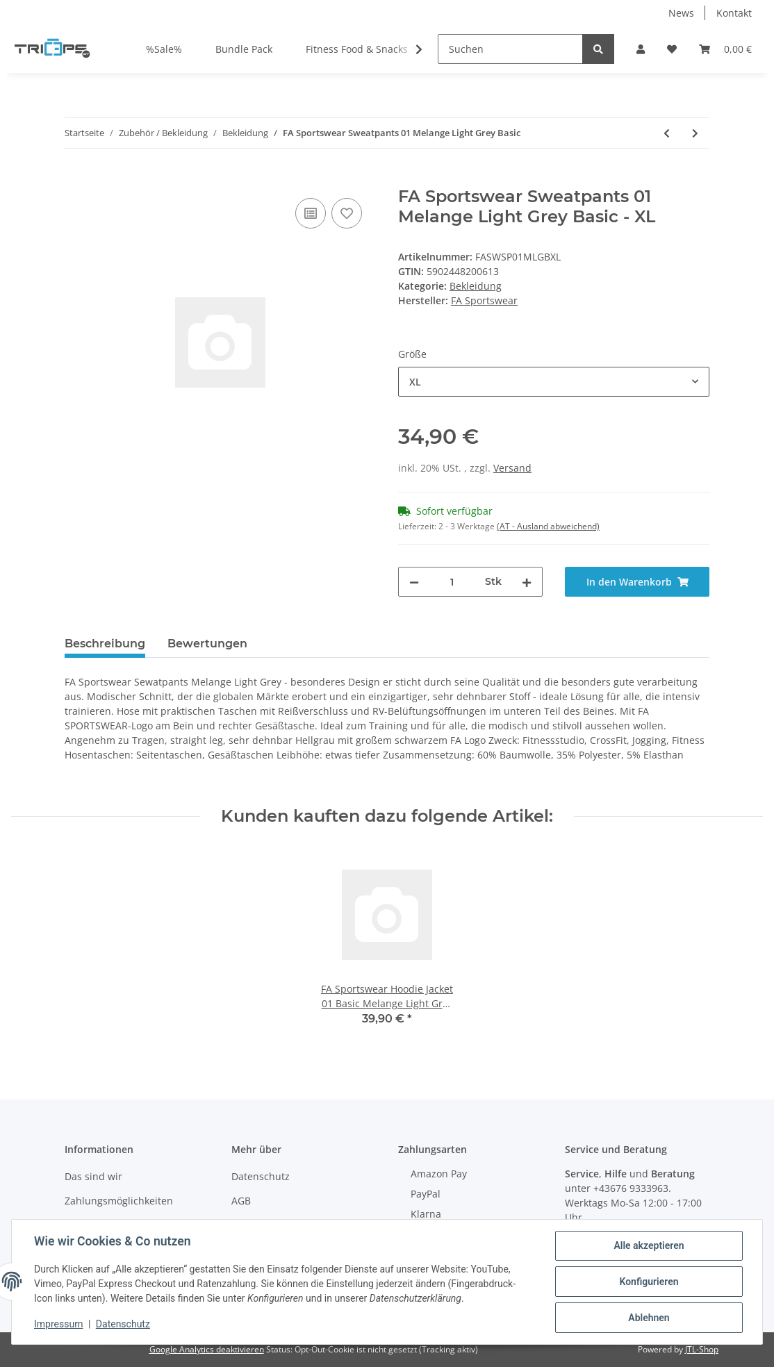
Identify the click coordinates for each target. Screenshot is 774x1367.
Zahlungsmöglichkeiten (119, 1200)
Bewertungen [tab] (207, 643)
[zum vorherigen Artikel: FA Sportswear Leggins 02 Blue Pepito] (666, 133)
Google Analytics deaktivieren (206, 1349)
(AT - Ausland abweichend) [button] (548, 526)
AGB (241, 1200)
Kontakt (734, 12)
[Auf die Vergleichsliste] (310, 213)
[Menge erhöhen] (526, 581)
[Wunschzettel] (672, 49)
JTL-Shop (701, 1349)
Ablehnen (648, 1317)
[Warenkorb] (725, 49)
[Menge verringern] (414, 581)
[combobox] (553, 382)
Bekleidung (476, 285)
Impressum (58, 1323)
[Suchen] (510, 49)
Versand (512, 467)
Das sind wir (93, 1176)
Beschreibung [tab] (105, 643)
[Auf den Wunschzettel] (346, 213)
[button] (640, 49)
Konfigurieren (648, 1281)
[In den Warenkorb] (76, 179)
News (681, 12)
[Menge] (452, 581)
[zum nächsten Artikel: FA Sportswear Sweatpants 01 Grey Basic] (695, 133)
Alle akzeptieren (649, 1245)
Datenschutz (260, 1176)
